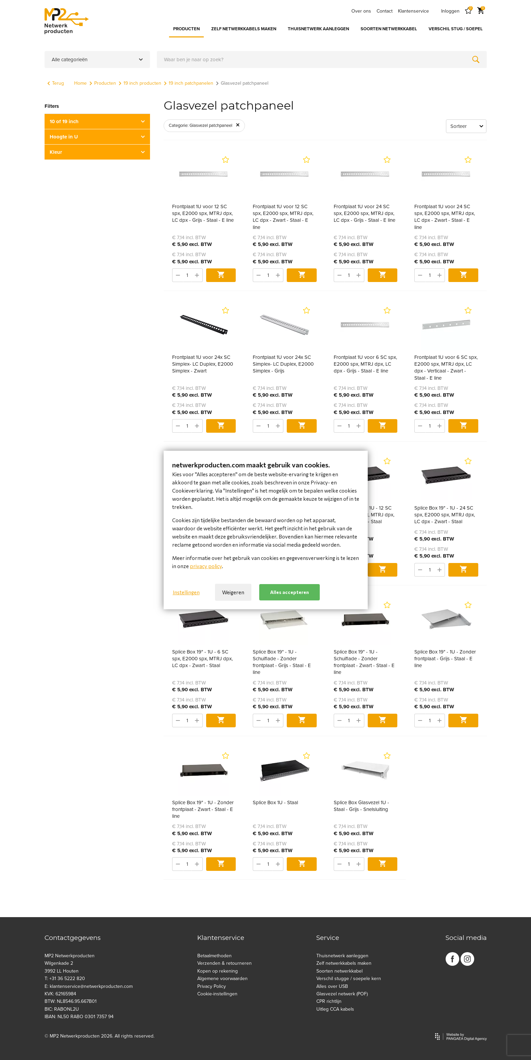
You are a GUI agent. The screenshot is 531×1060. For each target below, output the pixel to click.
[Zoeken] (476, 59)
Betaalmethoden (214, 956)
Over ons (361, 11)
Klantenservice (413, 11)
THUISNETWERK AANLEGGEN (318, 29)
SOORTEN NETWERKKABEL (389, 29)
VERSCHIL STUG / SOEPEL (456, 29)
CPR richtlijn (329, 1001)
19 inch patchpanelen (188, 83)
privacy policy (206, 566)
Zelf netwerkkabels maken (343, 963)
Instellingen (186, 592)
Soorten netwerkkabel (339, 971)
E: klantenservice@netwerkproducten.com (89, 986)
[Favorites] (468, 11)
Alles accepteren (289, 592)
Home (80, 83)
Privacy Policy (211, 986)
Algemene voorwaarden (222, 978)
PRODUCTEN (186, 29)
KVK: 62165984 (60, 994)
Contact (385, 11)
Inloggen (450, 11)
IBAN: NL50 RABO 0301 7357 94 (79, 1017)
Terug (55, 83)
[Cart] (481, 11)
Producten (102, 83)
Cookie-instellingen (217, 994)
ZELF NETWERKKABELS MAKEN (243, 29)
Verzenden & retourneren (224, 963)
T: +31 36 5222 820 (65, 978)
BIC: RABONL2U (62, 1009)
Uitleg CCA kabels (335, 1009)
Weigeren (233, 592)
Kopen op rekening (217, 971)
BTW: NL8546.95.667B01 (71, 1001)
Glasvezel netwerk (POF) (342, 994)
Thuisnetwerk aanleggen (342, 956)
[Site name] (67, 21)
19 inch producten (140, 83)
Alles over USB (332, 986)
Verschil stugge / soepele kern (348, 978)
